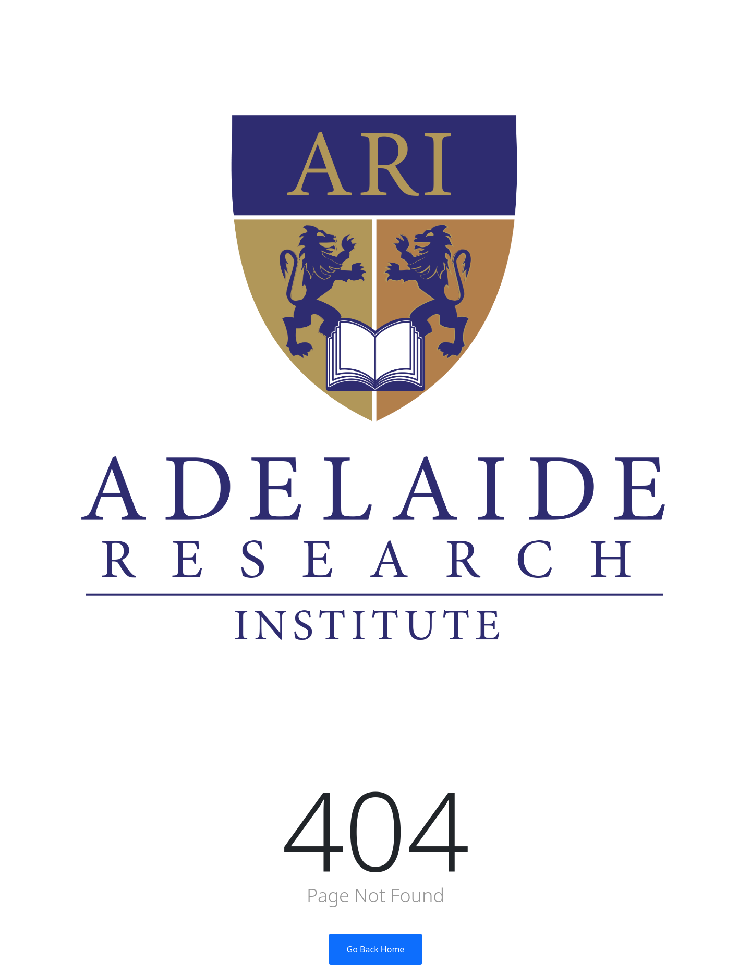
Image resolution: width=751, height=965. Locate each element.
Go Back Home (376, 949)
